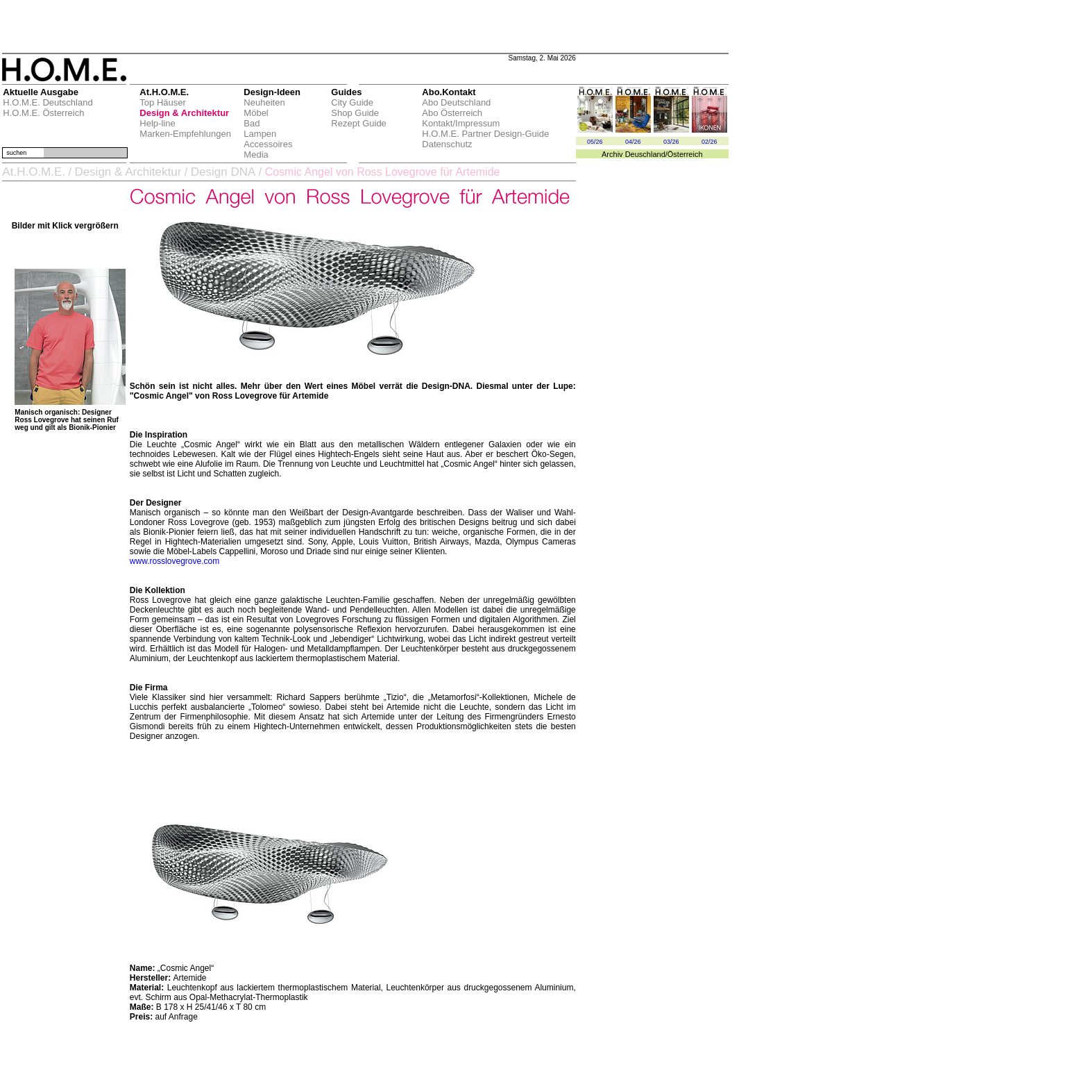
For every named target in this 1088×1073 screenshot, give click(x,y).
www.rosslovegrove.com (174, 561)
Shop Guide (355, 113)
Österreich (685, 154)
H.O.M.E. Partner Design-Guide (485, 133)
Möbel (256, 113)
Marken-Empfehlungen (185, 133)
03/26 (671, 141)
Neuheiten (264, 102)
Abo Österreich (452, 113)
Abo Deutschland (456, 102)
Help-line (157, 123)
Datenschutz (447, 144)
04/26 (633, 141)
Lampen (260, 133)
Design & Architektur (184, 113)
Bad (252, 123)
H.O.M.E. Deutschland (47, 102)
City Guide (352, 102)
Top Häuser (162, 102)
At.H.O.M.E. (33, 171)
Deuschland (645, 154)
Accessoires (268, 144)
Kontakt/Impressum (461, 123)
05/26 (595, 141)
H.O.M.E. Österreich (43, 113)
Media (256, 154)
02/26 (709, 141)
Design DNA (223, 171)
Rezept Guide (358, 123)
